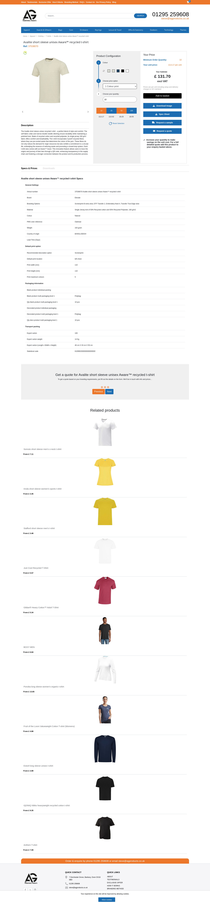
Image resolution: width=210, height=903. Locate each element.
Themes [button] (183, 30)
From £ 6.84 (28, 652)
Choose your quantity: (111, 94)
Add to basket (162, 96)
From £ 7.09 (28, 850)
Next (109, 391)
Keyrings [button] (98, 30)
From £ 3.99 (28, 771)
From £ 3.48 (28, 533)
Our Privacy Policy (103, 2)
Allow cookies (107, 900)
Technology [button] (168, 30)
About (23, 2)
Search (140, 16)
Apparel (32, 36)
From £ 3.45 (28, 494)
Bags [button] (60, 30)
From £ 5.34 (28, 612)
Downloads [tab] (49, 168)
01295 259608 (170, 14)
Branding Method (71, 2)
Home (25, 36)
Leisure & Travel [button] (115, 30)
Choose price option (110, 81)
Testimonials (32, 2)
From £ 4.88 (28, 731)
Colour (105, 63)
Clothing (41, 36)
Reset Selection (116, 123)
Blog (114, 2)
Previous (98, 391)
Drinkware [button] (84, 30)
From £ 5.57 (28, 573)
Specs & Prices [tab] (29, 168)
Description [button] (27, 125)
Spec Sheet (162, 114)
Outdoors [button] (153, 30)
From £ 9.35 (28, 810)
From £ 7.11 (28, 454)
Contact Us (90, 2)
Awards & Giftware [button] (44, 30)
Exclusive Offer (45, 2)
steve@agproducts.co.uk (175, 18)
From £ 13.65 (29, 692)
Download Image (162, 106)
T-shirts (48, 36)
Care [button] (71, 30)
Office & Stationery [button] (135, 30)
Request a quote (162, 131)
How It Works (57, 2)
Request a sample (162, 122)
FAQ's (82, 2)
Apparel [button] (27, 30)
